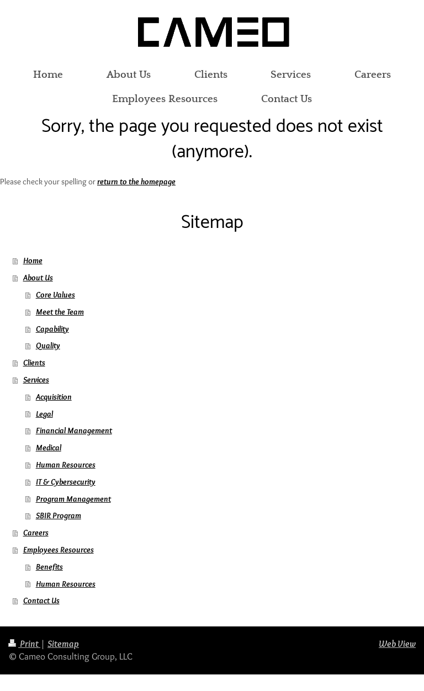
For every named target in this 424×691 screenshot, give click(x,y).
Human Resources (66, 464)
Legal (44, 413)
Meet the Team (60, 311)
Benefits (49, 566)
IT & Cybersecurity (66, 481)
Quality (48, 345)
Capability (52, 328)
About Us (38, 277)
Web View (397, 643)
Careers (36, 532)
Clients (34, 362)
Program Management (73, 498)
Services (36, 379)
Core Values (55, 294)
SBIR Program (58, 515)
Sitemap (63, 643)
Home (33, 260)
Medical (48, 447)
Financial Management (74, 430)
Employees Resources (58, 549)
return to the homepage (136, 181)
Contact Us (41, 600)
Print (24, 643)
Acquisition (54, 396)
